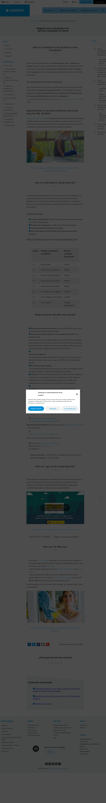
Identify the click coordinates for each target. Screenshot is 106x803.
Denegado (53, 408)
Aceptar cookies (36, 408)
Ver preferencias (70, 408)
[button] (77, 394)
